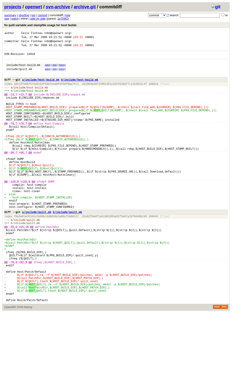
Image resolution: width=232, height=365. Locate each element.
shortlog (24, 15)
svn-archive (58, 6)
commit (42, 15)
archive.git (85, 6)
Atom (216, 359)
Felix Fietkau (32, 34)
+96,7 (23, 174)
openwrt (33, 6)
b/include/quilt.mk (67, 246)
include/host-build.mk (23, 70)
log (33, 15)
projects (12, 6)
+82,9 (23, 306)
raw (6, 18)
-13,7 (13, 104)
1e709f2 (62, 18)
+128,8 (25, 209)
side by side (38, 18)
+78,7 (23, 139)
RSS (224, 359)
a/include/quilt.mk (36, 246)
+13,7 (23, 104)
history (62, 69)
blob (54, 69)
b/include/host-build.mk (79, 86)
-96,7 (13, 174)
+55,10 (24, 263)
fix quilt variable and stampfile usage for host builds (40, 25)
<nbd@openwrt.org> (58, 34)
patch (15, 18)
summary (10, 15)
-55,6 (13, 263)
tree (67, 15)
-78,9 (13, 306)
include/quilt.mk (19, 74)
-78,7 (13, 139)
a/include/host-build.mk (40, 86)
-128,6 (14, 209)
